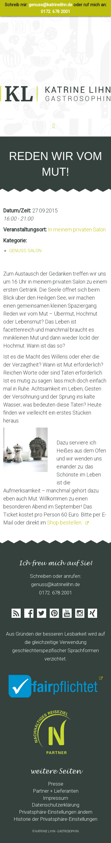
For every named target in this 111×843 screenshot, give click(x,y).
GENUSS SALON (25, 250)
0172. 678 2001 (55, 11)
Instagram (79, 613)
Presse (55, 784)
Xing (92, 613)
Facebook (28, 613)
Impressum (55, 798)
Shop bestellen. (65, 522)
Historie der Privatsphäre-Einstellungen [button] (55, 819)
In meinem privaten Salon (77, 229)
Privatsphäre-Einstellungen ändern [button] (55, 812)
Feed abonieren (16, 613)
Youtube (67, 613)
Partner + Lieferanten (55, 791)
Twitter (41, 613)
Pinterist (54, 613)
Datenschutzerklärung (55, 805)
